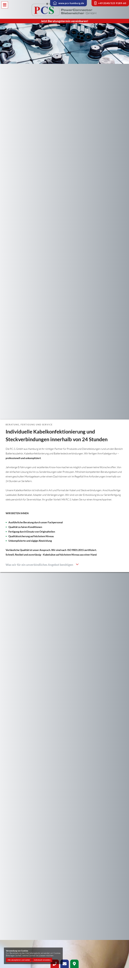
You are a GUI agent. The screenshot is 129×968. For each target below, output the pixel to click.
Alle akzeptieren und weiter (19, 960)
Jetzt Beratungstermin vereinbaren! (64, 21)
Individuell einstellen (42, 960)
